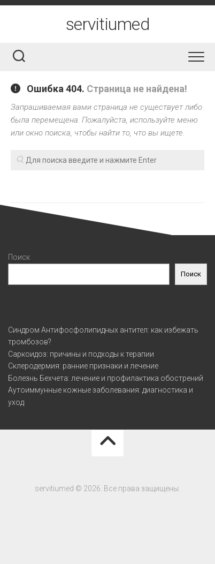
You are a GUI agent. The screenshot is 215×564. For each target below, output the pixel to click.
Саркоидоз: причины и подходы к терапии (81, 354)
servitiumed (108, 24)
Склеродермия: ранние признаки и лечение (83, 366)
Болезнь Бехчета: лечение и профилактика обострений (105, 378)
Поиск (19, 257)
